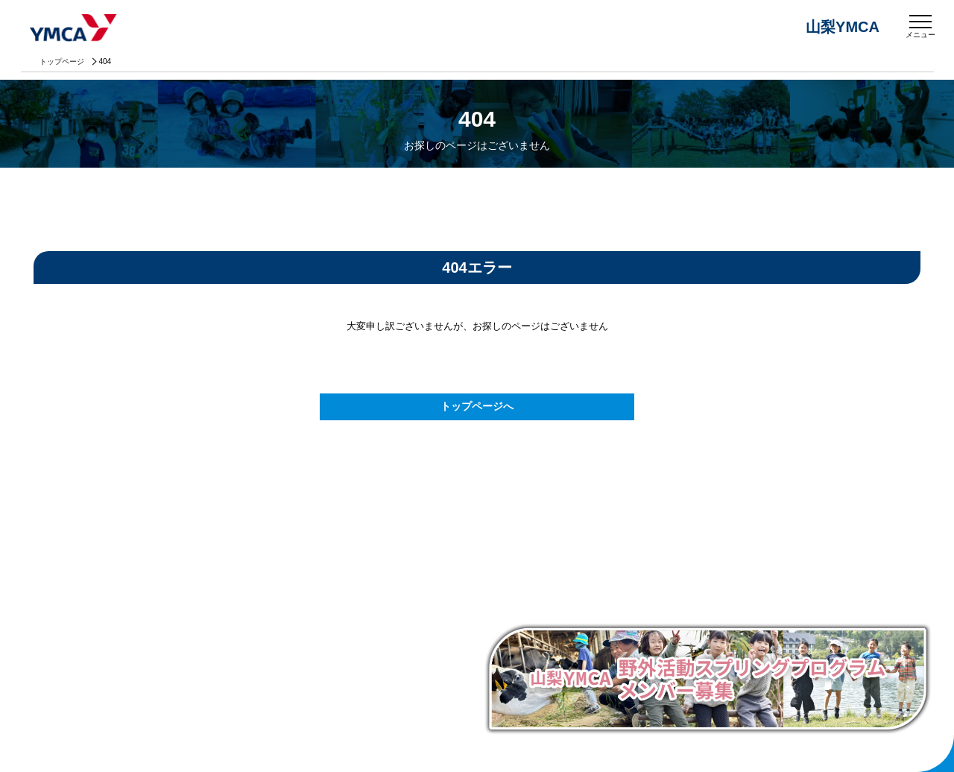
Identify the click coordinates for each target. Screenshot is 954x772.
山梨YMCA (74, 29)
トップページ (62, 61)
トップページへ (477, 406)
